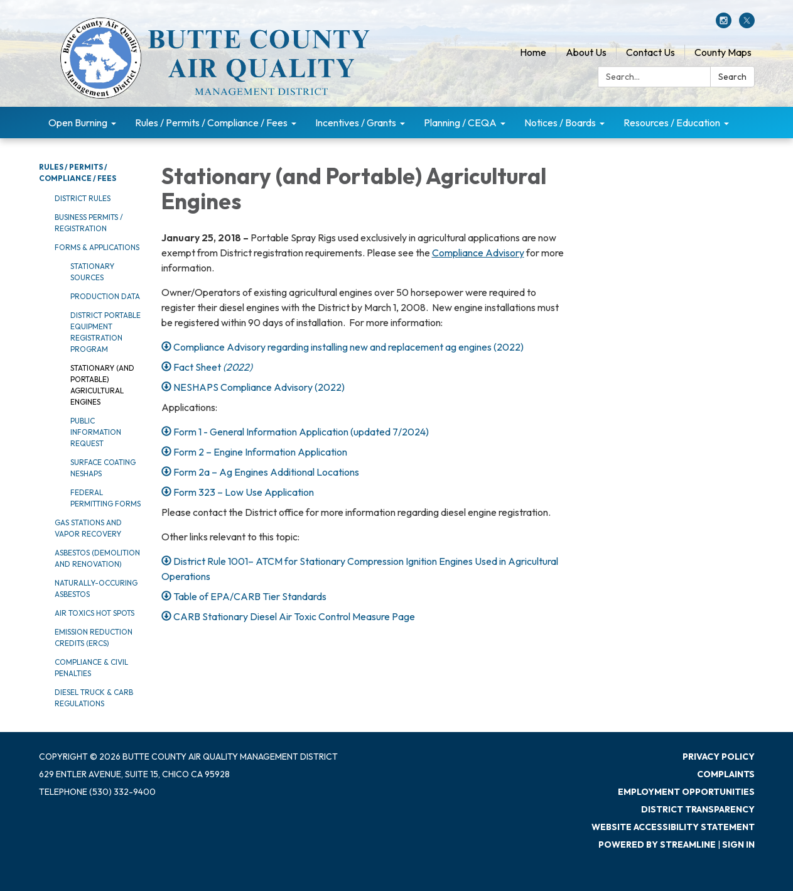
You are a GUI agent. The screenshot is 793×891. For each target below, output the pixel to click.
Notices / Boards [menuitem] (560, 122)
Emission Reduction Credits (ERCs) (93, 637)
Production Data (105, 296)
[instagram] (723, 24)
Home (533, 52)
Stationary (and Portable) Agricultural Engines (102, 385)
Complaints (726, 774)
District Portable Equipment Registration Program (105, 332)
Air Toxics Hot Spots (94, 613)
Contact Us (650, 52)
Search (732, 76)
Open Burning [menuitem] (77, 122)
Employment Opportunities (686, 791)
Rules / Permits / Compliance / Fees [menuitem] (211, 122)
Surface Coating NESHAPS (103, 467)
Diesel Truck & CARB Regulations (94, 697)
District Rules (83, 198)
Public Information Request (95, 432)
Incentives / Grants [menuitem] (355, 122)
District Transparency (698, 809)
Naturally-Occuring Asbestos (96, 588)
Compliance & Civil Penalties (91, 667)
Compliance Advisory (478, 252)
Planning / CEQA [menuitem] (460, 122)
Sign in (738, 844)
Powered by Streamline (657, 844)
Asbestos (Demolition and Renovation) (97, 558)
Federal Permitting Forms (105, 498)
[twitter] (747, 24)
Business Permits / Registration (89, 222)
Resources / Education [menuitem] (671, 122)
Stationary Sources (92, 271)
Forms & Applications (97, 247)
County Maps (723, 52)
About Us (586, 52)
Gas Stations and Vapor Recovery (88, 528)
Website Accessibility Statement (673, 827)
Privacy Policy (718, 756)
